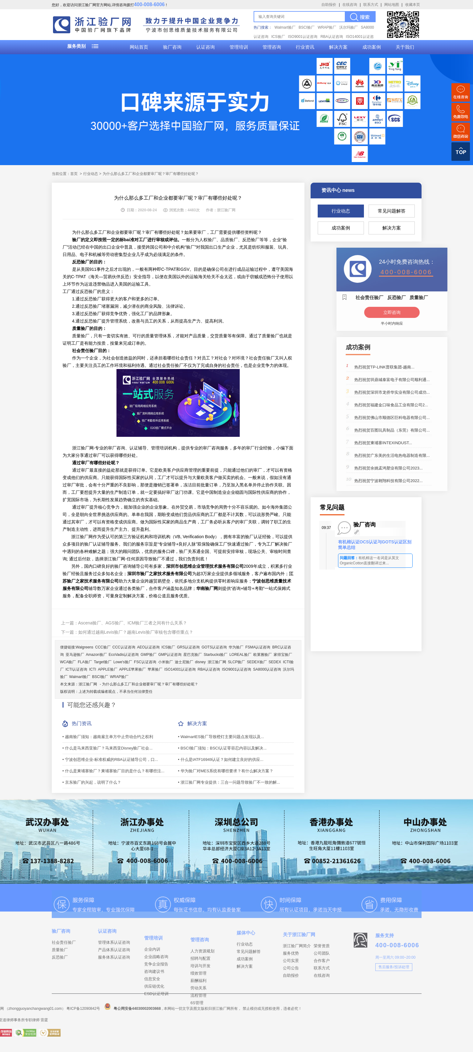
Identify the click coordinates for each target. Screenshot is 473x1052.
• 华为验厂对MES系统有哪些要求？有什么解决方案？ (225, 771)
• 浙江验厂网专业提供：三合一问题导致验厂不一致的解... (229, 782)
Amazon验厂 (96, 654)
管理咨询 (272, 47)
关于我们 (405, 47)
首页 (74, 174)
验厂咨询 (172, 47)
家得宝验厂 (283, 654)
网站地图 (391, 4)
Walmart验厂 (285, 27)
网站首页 (139, 47)
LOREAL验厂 (240, 654)
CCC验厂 (103, 647)
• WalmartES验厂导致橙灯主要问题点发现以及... (221, 736)
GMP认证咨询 (169, 654)
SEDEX (275, 662)
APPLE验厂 (107, 669)
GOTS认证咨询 (214, 647)
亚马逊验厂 (75, 654)
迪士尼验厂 (184, 662)
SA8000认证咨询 (267, 669)
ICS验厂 (278, 37)
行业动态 (341, 210)
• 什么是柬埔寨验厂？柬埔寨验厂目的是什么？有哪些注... (114, 771)
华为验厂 (236, 647)
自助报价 (328, 4)
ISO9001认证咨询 (302, 37)
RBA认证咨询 (331, 37)
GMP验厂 (148, 654)
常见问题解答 (392, 210)
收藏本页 (412, 4)
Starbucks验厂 (215, 654)
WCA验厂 (68, 662)
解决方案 (338, 47)
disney (200, 662)
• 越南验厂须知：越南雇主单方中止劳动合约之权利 (108, 736)
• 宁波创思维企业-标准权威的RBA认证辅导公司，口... (110, 759)
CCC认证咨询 (123, 647)
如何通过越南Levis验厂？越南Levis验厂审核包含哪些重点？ (135, 632)
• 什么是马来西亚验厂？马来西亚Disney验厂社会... (108, 748)
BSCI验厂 (307, 27)
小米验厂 (165, 662)
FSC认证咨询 (145, 662)
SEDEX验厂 (257, 662)
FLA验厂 (85, 662)
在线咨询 (349, 4)
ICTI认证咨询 (77, 669)
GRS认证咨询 (188, 647)
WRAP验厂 (327, 27)
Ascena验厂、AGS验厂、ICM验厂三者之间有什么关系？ (132, 622)
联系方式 (370, 4)
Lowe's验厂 (122, 662)
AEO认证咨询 (148, 647)
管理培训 (239, 47)
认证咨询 (205, 47)
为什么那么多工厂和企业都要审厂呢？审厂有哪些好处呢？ (150, 684)
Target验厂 (103, 662)
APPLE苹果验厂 (132, 669)
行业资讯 (305, 47)
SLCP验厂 (236, 662)
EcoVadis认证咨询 (124, 654)
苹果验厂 (155, 669)
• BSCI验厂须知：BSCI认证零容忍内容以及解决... (222, 748)
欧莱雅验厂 (262, 654)
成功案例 (371, 47)
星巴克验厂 (192, 654)
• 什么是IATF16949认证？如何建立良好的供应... (220, 759)
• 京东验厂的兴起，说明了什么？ (92, 782)
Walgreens (84, 647)
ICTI (92, 669)
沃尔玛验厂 (348, 27)
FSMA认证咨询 (257, 647)
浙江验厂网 (217, 662)
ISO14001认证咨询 (180, 669)
